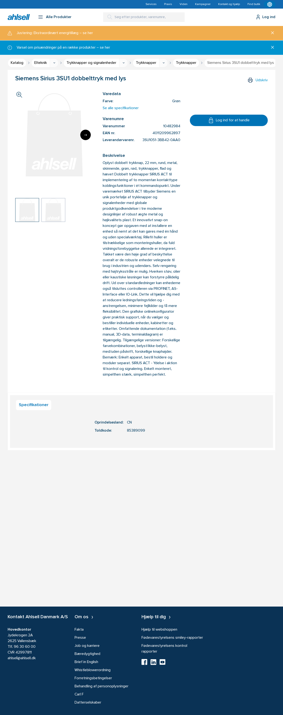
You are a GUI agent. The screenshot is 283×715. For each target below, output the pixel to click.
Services (151, 4)
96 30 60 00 (24, 647)
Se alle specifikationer (121, 108)
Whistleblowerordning (93, 670)
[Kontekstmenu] (269, 4)
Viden (183, 4)
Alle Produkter (58, 17)
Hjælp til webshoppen (159, 629)
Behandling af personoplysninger (101, 686)
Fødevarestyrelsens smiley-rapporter (172, 637)
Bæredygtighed (87, 654)
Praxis (168, 4)
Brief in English (86, 662)
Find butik (254, 4)
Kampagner (203, 4)
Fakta (79, 629)
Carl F (79, 694)
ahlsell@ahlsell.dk (22, 658)
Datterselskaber (88, 702)
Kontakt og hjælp (229, 4)
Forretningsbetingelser (93, 678)
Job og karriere (87, 646)
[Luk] (270, 33)
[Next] (85, 135)
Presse (80, 637)
